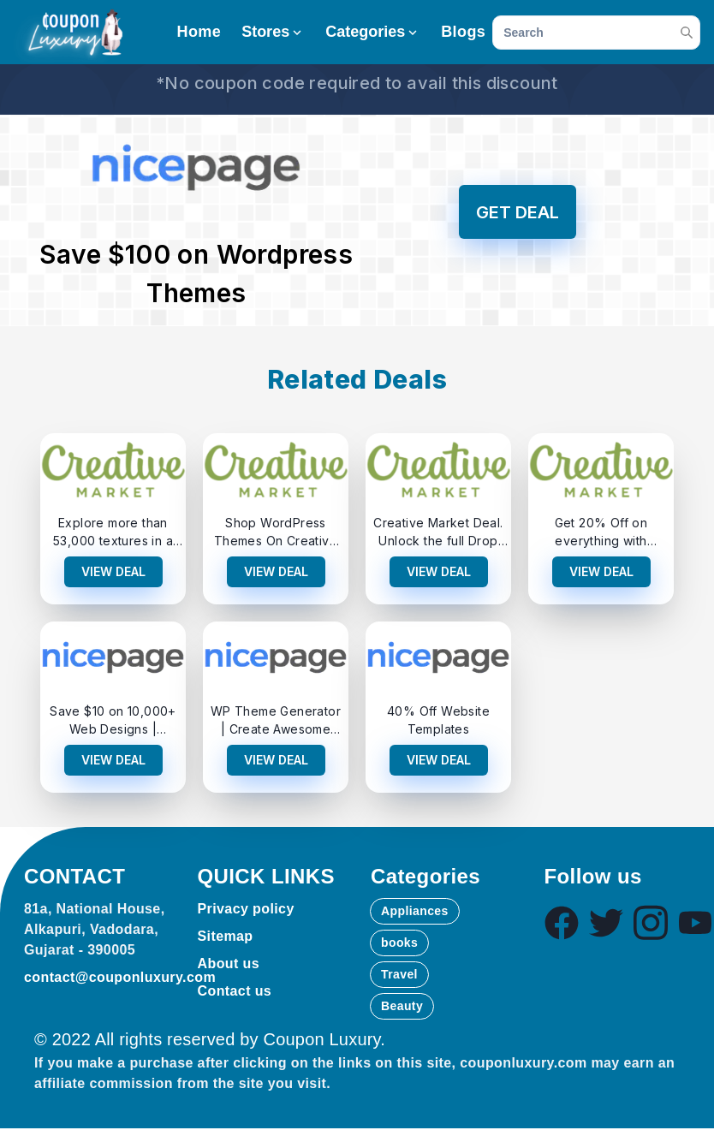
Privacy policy (246, 908)
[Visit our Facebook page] (561, 923)
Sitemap (225, 936)
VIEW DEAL (113, 571)
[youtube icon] (695, 923)
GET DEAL (517, 212)
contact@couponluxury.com (120, 977)
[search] (596, 32)
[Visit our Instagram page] (651, 923)
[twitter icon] (606, 923)
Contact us (235, 991)
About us (229, 963)
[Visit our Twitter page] (606, 923)
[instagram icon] (651, 923)
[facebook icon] (561, 923)
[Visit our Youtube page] (695, 923)
